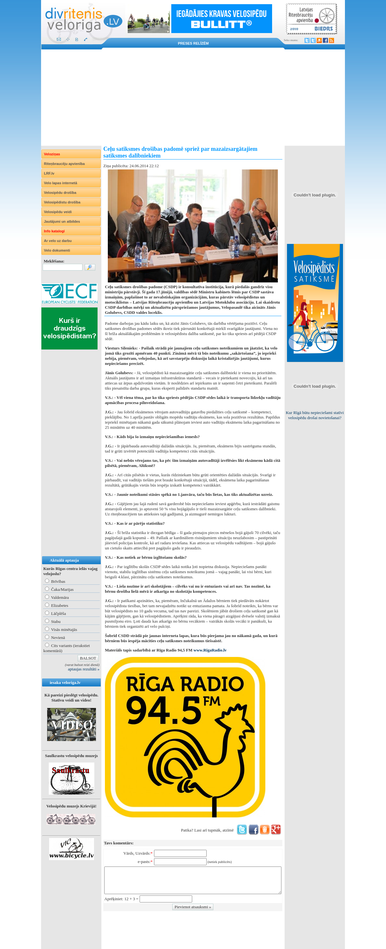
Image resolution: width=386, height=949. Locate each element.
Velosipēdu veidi (58, 212)
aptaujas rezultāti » (83, 669)
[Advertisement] (193, 97)
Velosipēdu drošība (60, 192)
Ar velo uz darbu (58, 241)
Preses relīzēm (193, 43)
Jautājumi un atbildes (62, 221)
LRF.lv (49, 173)
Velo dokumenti (57, 250)
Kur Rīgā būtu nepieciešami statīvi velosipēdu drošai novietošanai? (315, 415)
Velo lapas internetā (60, 183)
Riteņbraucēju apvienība (64, 164)
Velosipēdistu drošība (62, 202)
